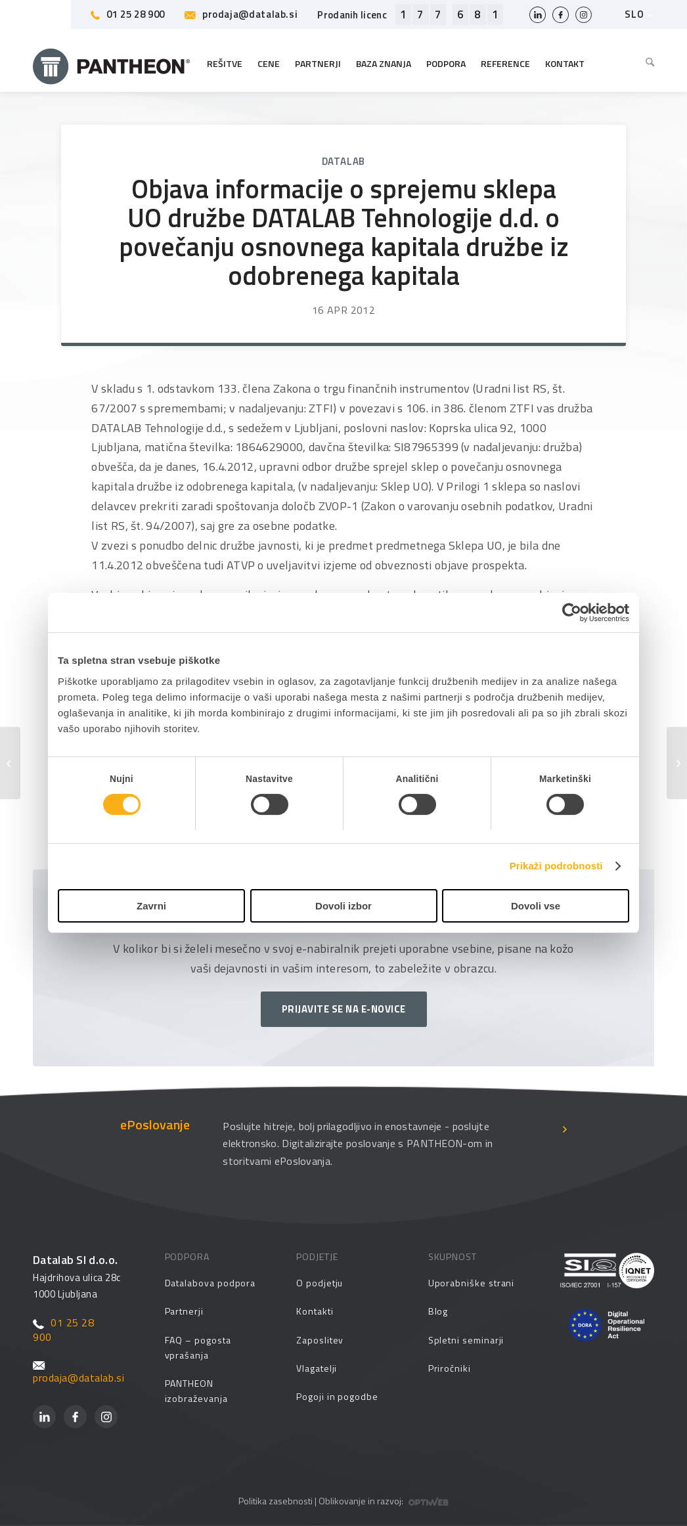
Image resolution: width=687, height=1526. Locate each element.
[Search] (646, 63)
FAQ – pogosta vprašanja (198, 1347)
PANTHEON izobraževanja (196, 1390)
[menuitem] (646, 63)
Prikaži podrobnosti (556, 865)
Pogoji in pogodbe (337, 1396)
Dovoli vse (535, 905)
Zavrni (151, 905)
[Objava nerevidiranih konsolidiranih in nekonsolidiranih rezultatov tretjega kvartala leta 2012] (677, 763)
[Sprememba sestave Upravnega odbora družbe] (10, 763)
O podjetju (319, 1283)
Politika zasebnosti (275, 1501)
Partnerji (184, 1311)
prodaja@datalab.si (241, 14)
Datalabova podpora (210, 1283)
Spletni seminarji (466, 1340)
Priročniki (449, 1368)
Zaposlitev (320, 1340)
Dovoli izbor (343, 905)
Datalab (344, 161)
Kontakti (314, 1311)
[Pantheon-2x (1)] (111, 63)
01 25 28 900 (128, 14)
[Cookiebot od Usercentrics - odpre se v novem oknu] (571, 612)
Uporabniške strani (471, 1283)
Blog (438, 1311)
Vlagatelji (316, 1368)
